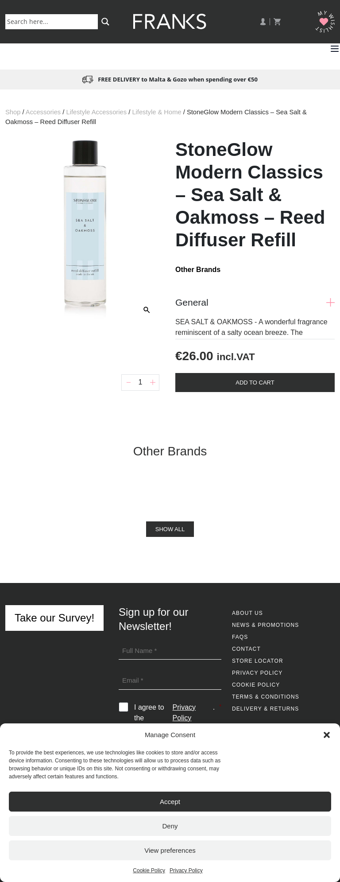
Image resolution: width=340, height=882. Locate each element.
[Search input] (53, 21)
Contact (246, 649)
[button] (326, 734)
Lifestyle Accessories (96, 112)
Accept (170, 801)
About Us (247, 613)
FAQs (240, 637)
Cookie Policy (149, 870)
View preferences (170, 850)
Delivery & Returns (265, 709)
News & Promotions (265, 625)
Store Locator (257, 661)
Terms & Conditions (265, 697)
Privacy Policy (186, 870)
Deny (170, 826)
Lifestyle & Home (156, 112)
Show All (170, 529)
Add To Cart (255, 382)
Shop (12, 112)
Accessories (43, 112)
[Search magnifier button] (105, 21)
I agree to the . (177, 712)
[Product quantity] (140, 382)
